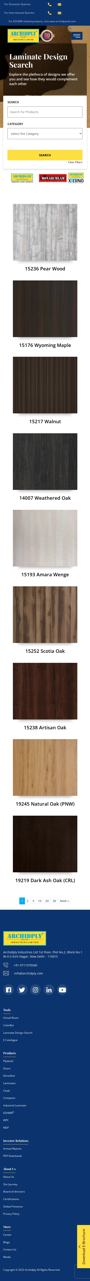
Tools (7, 1010)
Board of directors (14, 1191)
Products (9, 1053)
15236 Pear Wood (45, 268)
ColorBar (8, 1025)
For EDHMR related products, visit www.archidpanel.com (42, 21)
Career (7, 1235)
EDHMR (8, 1113)
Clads (6, 1090)
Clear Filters (75, 162)
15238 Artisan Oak (45, 727)
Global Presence (13, 1206)
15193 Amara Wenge (45, 574)
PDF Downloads (12, 1156)
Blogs (6, 1242)
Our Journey (10, 1184)
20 (47, 901)
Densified (9, 1076)
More (7, 1227)
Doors (7, 1068)
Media (7, 1257)
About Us (9, 1169)
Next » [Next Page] (64, 901)
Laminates (9, 1083)
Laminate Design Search (17, 1033)
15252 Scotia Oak (45, 651)
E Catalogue (10, 1040)
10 (39, 901)
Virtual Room (10, 1018)
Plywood (8, 1061)
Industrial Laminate (14, 1105)
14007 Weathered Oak (45, 498)
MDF (6, 1127)
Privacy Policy (11, 1214)
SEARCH (13, 102)
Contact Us (9, 1249)
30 (54, 901)
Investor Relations (15, 1141)
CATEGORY (15, 124)
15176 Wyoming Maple (45, 345)
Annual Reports (12, 1148)
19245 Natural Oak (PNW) (45, 803)
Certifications (11, 1199)
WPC (6, 1120)
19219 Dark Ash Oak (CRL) (45, 880)
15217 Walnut (45, 421)
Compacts (9, 1098)
